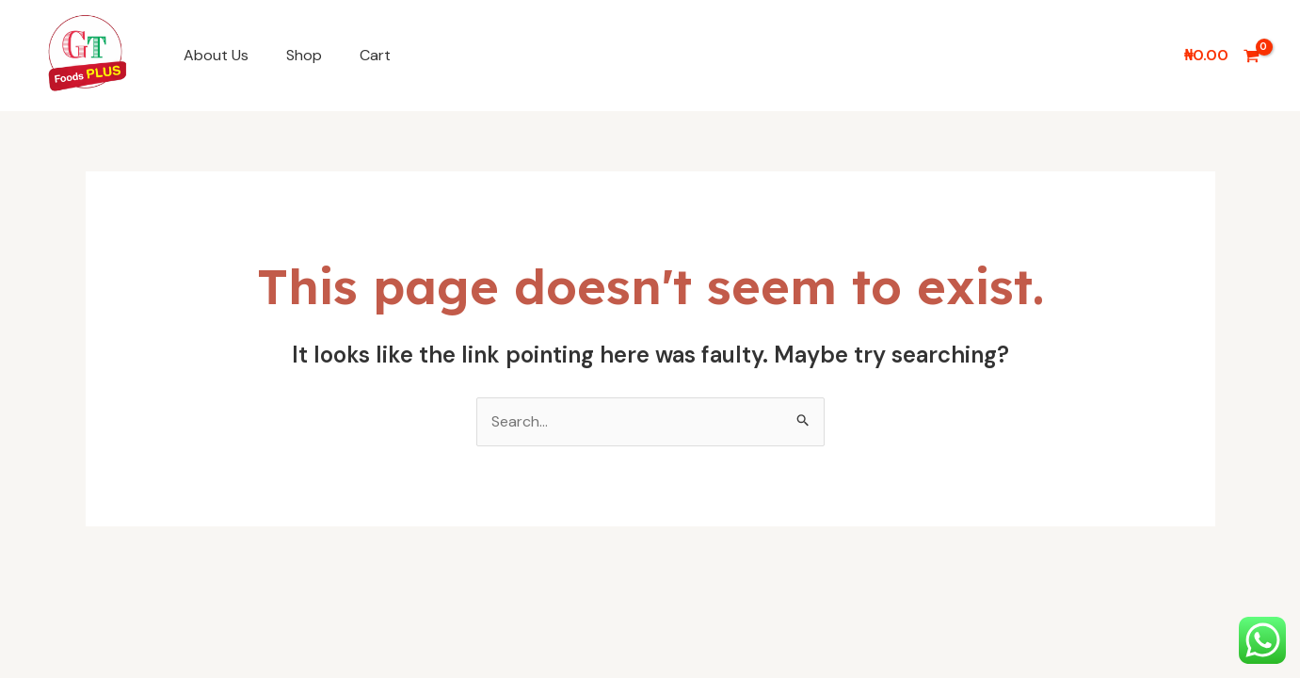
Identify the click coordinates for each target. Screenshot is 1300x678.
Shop (304, 55)
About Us (216, 55)
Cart (375, 55)
